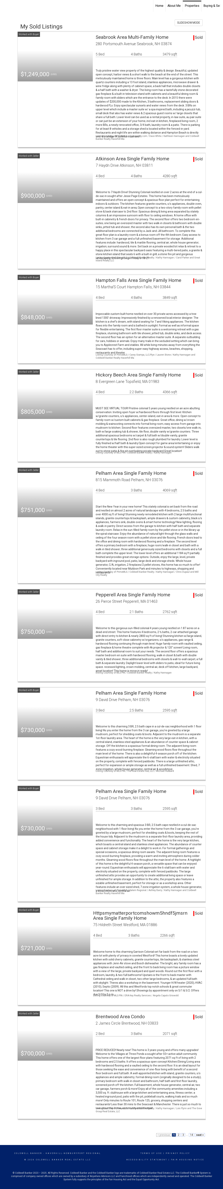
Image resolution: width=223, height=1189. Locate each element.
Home (159, 6)
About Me (174, 6)
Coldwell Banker (28, 1153)
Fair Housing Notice (187, 1160)
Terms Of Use (151, 1153)
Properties (192, 6)
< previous (163, 1134)
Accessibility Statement (146, 1160)
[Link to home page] (5, 6)
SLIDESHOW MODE (188, 22)
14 (191, 1134)
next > (200, 1134)
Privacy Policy (178, 1153)
